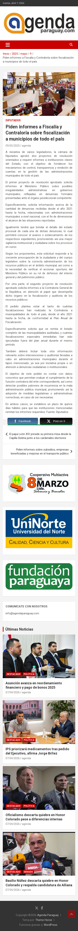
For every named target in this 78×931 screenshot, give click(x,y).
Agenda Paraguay (48, 915)
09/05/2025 (13, 145)
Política (29, 674)
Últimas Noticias (19, 629)
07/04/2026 (13, 692)
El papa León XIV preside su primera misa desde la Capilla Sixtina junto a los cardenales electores (40, 436)
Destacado (13, 674)
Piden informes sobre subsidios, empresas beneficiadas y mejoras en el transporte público (40, 451)
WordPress (50, 925)
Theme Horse (43, 920)
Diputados (13, 120)
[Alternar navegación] (8, 44)
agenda (26, 145)
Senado (28, 872)
